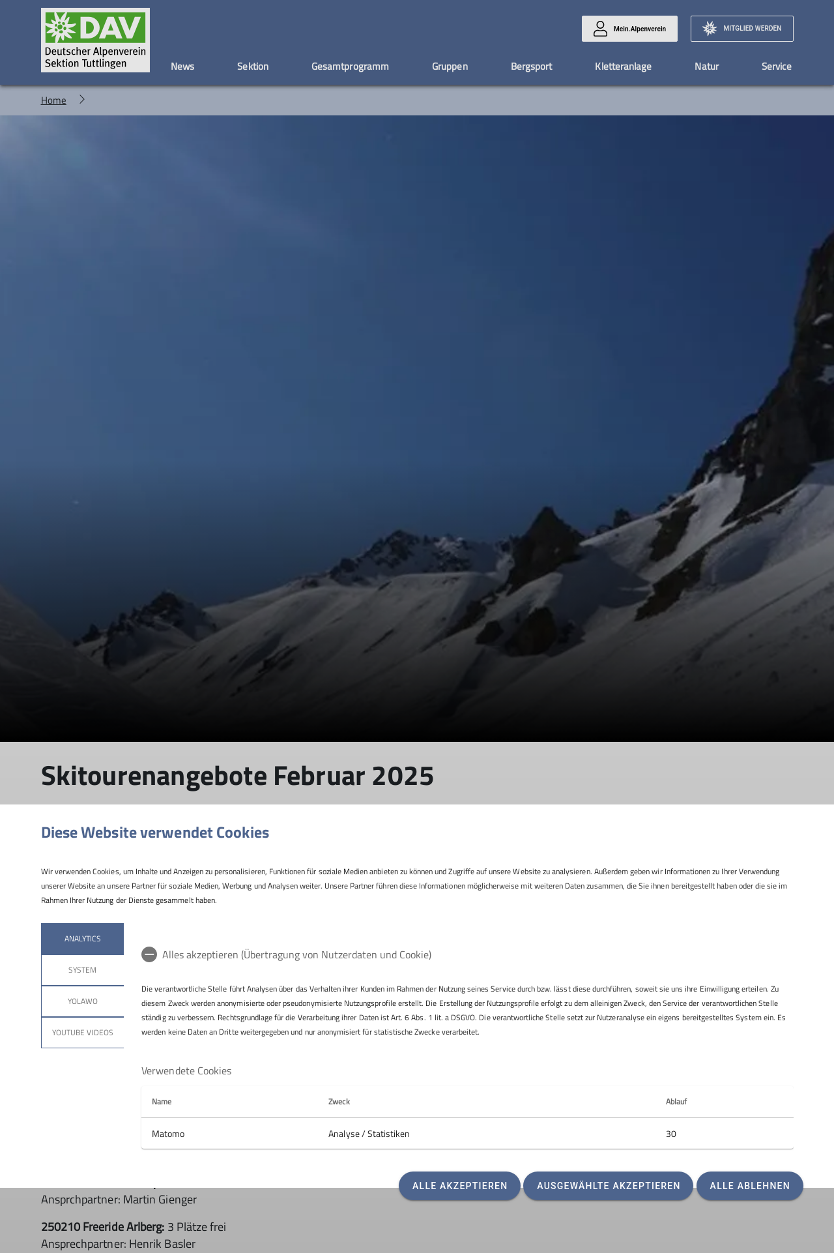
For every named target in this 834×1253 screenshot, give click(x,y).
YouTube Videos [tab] (82, 1032)
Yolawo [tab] (82, 1001)
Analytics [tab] (82, 938)
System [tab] (82, 970)
